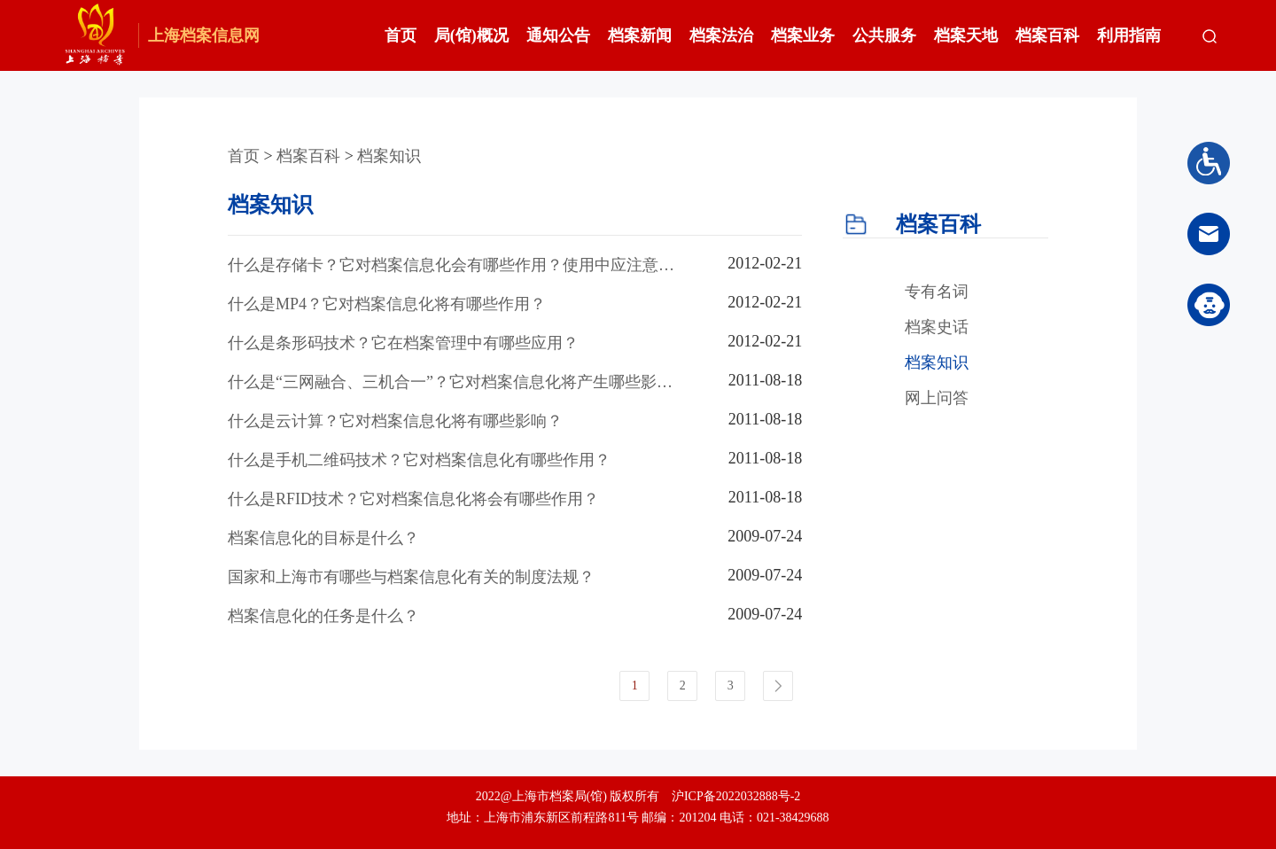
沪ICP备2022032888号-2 (736, 796)
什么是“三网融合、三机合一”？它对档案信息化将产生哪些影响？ (442, 383)
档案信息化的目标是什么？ (323, 538)
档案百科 (1047, 35)
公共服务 (884, 35)
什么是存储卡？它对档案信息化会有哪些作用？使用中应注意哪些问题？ (451, 266)
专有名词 (937, 291)
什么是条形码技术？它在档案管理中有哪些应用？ (403, 343)
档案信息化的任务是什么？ (323, 616)
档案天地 (966, 35)
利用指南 (1129, 35)
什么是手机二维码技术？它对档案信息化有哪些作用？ (419, 460)
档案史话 (937, 327)
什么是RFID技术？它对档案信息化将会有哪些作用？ (413, 499)
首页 (400, 35)
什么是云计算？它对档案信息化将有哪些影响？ (395, 421)
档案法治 (721, 35)
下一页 (778, 686)
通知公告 (558, 35)
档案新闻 (640, 35)
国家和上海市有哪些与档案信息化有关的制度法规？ (411, 577)
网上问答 (937, 398)
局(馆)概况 (471, 35)
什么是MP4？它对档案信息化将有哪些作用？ (387, 304)
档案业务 (803, 35)
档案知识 (389, 156)
